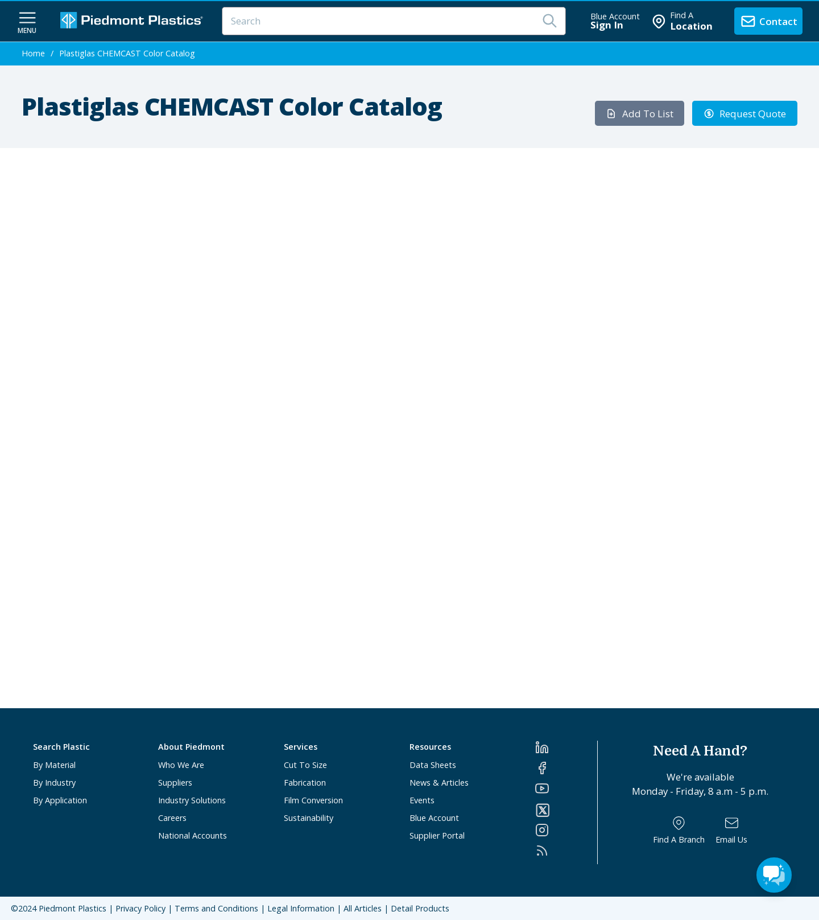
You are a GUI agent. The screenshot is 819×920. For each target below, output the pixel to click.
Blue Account (434, 817)
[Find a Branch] (679, 830)
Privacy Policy (140, 908)
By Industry (54, 782)
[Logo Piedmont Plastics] (133, 21)
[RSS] (566, 850)
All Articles (363, 908)
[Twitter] (566, 810)
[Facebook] (566, 768)
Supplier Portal (437, 835)
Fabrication (305, 782)
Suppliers (175, 782)
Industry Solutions (192, 800)
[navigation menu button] (27, 21)
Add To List (639, 113)
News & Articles (439, 782)
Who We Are (181, 764)
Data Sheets (433, 764)
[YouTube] (566, 788)
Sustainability (308, 817)
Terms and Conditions (216, 908)
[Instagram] (566, 830)
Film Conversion (313, 800)
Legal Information (300, 908)
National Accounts (192, 835)
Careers (172, 817)
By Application (60, 800)
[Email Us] (731, 830)
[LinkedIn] (566, 747)
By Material (54, 764)
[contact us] (768, 21)
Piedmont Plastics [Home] (72, 908)
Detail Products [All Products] (420, 908)
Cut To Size (305, 764)
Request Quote (745, 113)
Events (422, 800)
